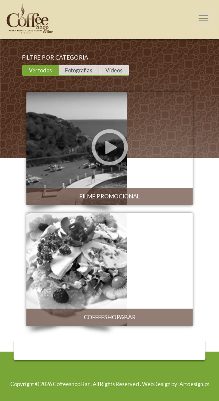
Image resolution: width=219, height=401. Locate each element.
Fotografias (78, 70)
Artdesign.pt (194, 384)
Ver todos (40, 70)
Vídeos (113, 70)
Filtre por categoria (55, 57)
